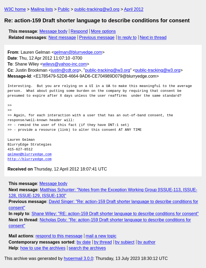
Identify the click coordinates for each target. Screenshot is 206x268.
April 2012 (133, 9)
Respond (79, 31)
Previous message (97, 37)
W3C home (15, 9)
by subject (124, 242)
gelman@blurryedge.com (78, 52)
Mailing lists (42, 9)
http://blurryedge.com (30, 159)
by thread (103, 242)
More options (103, 31)
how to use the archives (43, 248)
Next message (62, 37)
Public (64, 9)
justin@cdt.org (65, 70)
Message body (53, 31)
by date (84, 242)
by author (147, 242)
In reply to (127, 37)
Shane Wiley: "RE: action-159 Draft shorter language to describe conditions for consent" (114, 213)
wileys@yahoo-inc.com (65, 64)
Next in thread (153, 37)
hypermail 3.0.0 (78, 258)
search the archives (87, 248)
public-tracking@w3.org (96, 9)
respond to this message (58, 236)
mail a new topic (101, 236)
